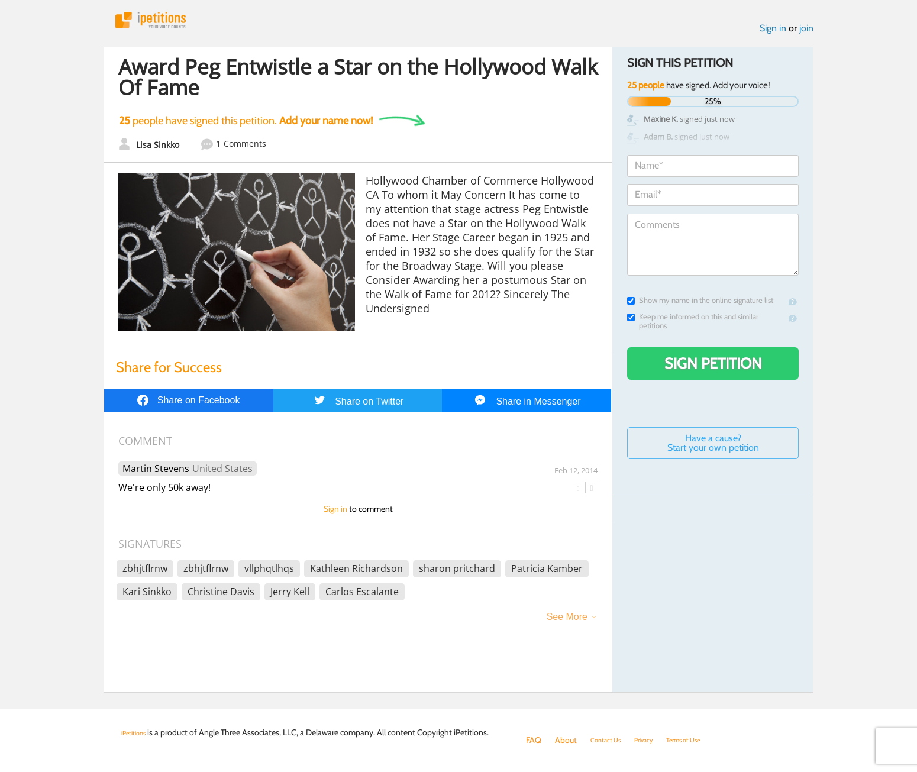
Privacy (656, 740)
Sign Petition (713, 370)
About (566, 740)
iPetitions (164, 23)
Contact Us (610, 740)
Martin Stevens (155, 475)
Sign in (773, 34)
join (806, 34)
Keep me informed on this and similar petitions (692, 328)
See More (567, 623)
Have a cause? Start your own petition (713, 449)
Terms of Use (705, 740)
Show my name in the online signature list (700, 306)
